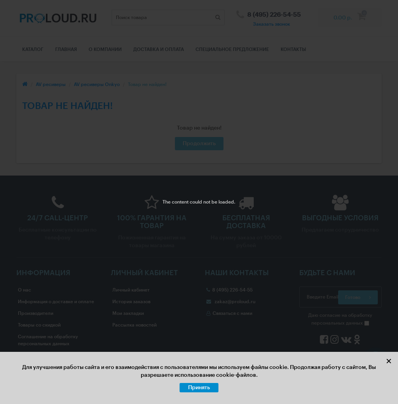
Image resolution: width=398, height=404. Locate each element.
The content (175, 202)
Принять (199, 387)
